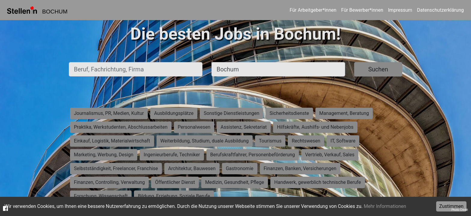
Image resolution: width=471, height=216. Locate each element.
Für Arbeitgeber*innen (313, 10)
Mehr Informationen (385, 206)
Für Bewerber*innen (362, 10)
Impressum (400, 10)
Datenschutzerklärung (440, 10)
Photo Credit (459, 210)
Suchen (378, 69)
